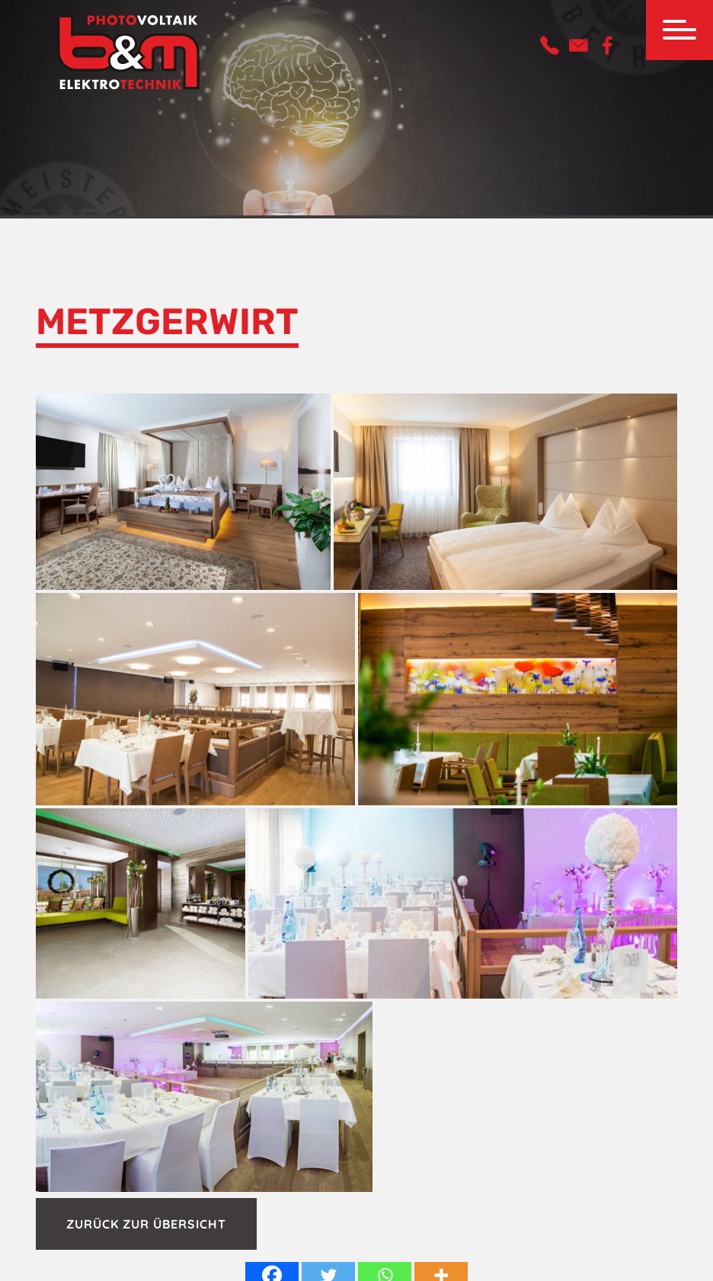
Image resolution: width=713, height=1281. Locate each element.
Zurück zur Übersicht (146, 1224)
